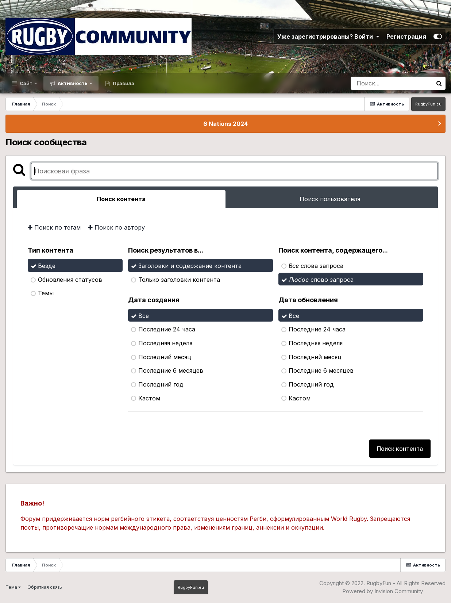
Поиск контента (400, 448)
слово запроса (321, 279)
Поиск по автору (116, 227)
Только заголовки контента (179, 279)
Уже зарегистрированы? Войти (328, 36)
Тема (13, 587)
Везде (46, 265)
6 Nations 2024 (225, 123)
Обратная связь (44, 587)
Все (143, 315)
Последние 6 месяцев (170, 370)
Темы (46, 293)
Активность (73, 83)
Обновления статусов (70, 279)
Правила (123, 83)
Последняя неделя (165, 343)
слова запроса (316, 265)
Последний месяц (164, 356)
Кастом (149, 398)
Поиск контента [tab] (121, 199)
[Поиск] (391, 83)
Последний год (161, 384)
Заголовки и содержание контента (190, 265)
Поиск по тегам (54, 227)
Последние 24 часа (166, 329)
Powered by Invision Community (382, 591)
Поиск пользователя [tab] (330, 199)
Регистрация (406, 36)
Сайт (26, 83)
